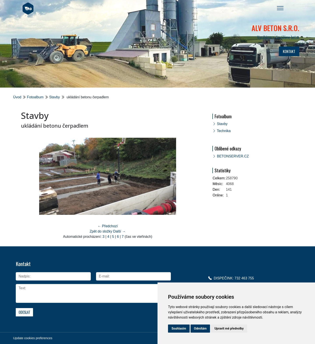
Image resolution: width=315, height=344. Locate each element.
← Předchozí (108, 226)
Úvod (17, 97)
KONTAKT (289, 51)
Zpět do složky (101, 231)
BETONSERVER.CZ (233, 156)
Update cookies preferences (32, 338)
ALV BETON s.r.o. (275, 28)
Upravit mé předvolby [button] (228, 328)
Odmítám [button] (200, 328)
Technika (224, 131)
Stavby (54, 97)
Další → (119, 231)
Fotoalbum (35, 97)
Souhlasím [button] (179, 328)
